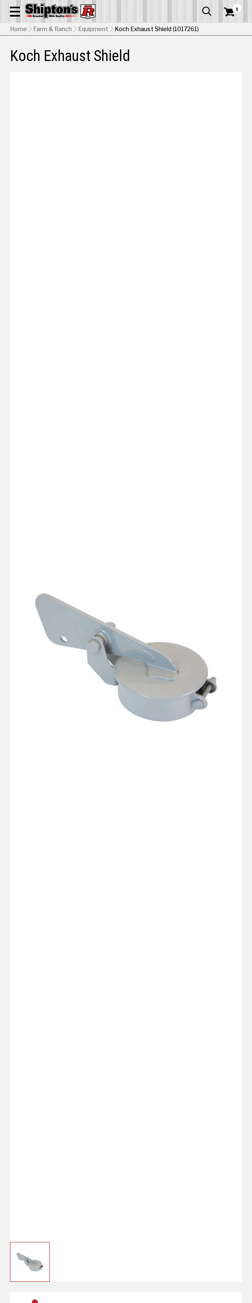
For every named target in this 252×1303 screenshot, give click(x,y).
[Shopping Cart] (233, 12)
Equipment (93, 29)
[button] (15, 11)
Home (18, 29)
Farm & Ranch (52, 29)
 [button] (206, 11)
